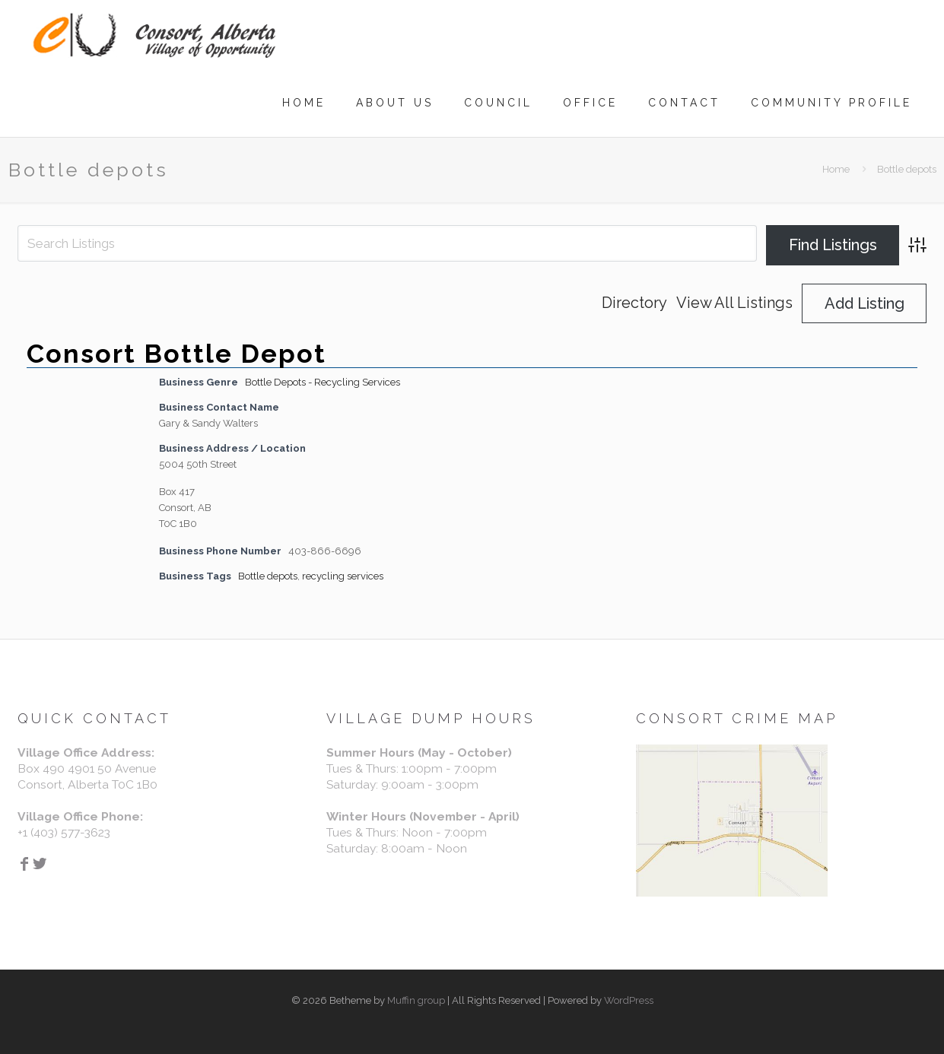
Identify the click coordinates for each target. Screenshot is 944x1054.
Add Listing (864, 303)
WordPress (628, 1000)
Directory (634, 303)
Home (836, 169)
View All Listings (734, 303)
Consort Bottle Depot (176, 353)
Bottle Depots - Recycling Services (322, 382)
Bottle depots (267, 576)
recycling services (342, 576)
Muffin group (416, 1000)
